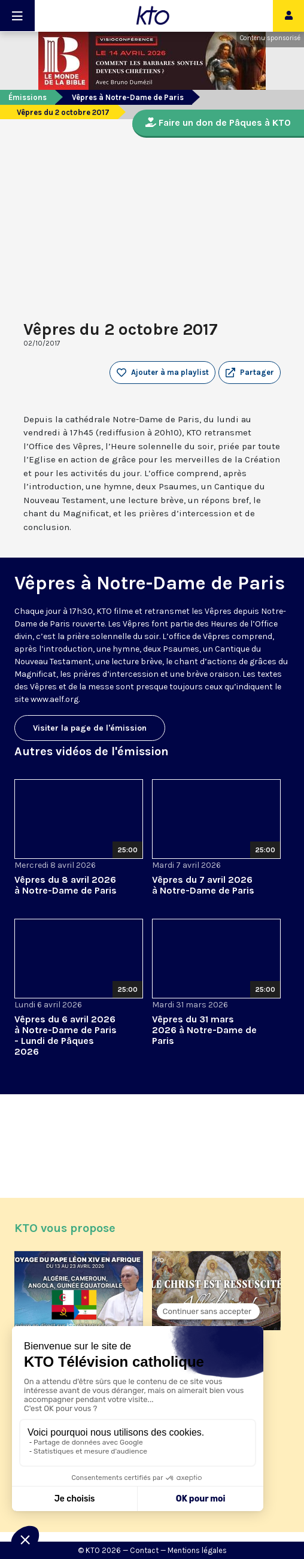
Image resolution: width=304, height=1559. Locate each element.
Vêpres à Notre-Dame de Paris (128, 97)
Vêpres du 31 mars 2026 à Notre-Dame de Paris (204, 1029)
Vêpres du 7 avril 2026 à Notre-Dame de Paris (203, 885)
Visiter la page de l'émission (90, 728)
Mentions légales (197, 1550)
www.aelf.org (54, 699)
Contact (144, 1550)
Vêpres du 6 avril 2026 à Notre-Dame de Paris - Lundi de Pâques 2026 (65, 1035)
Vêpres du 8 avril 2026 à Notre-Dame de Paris (65, 885)
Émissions (27, 97)
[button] (249, 372)
